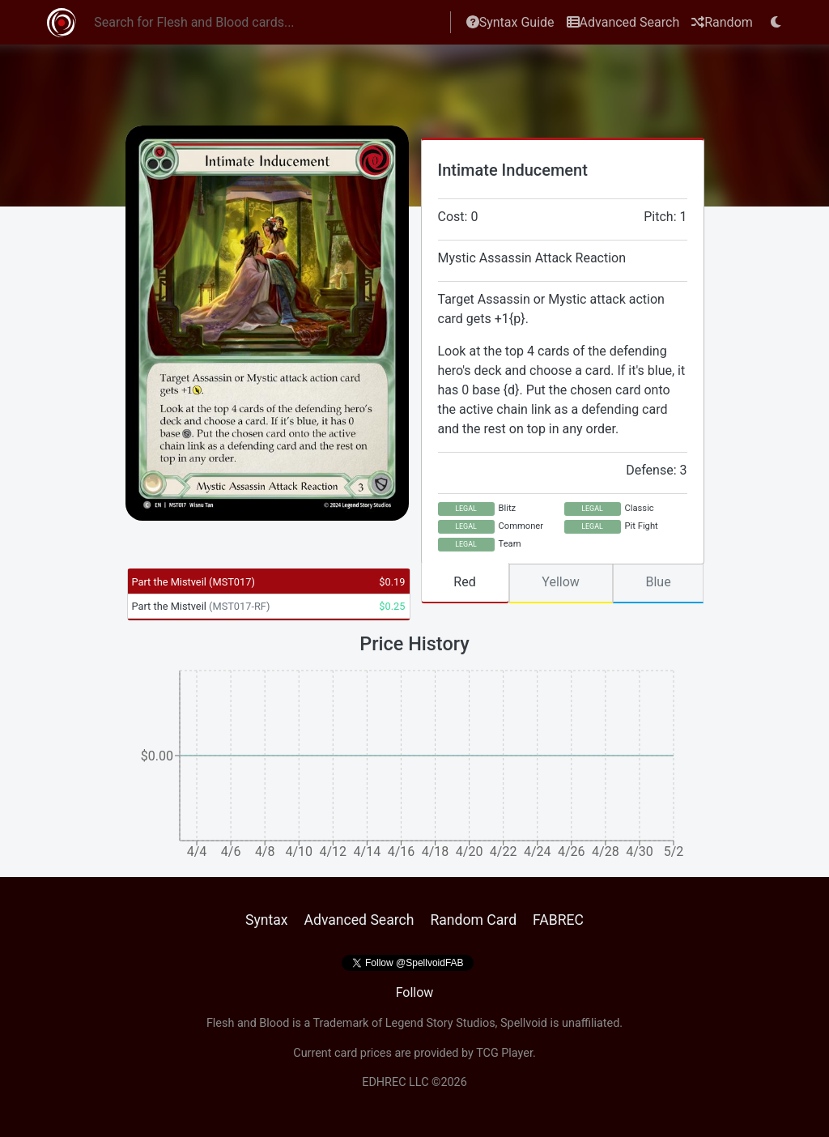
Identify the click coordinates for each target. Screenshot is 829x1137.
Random (722, 22)
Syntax (266, 920)
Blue (657, 582)
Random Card (473, 920)
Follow (415, 992)
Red (464, 582)
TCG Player (504, 1053)
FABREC (558, 920)
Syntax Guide (510, 22)
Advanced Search (623, 22)
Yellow (561, 582)
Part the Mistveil (193, 582)
